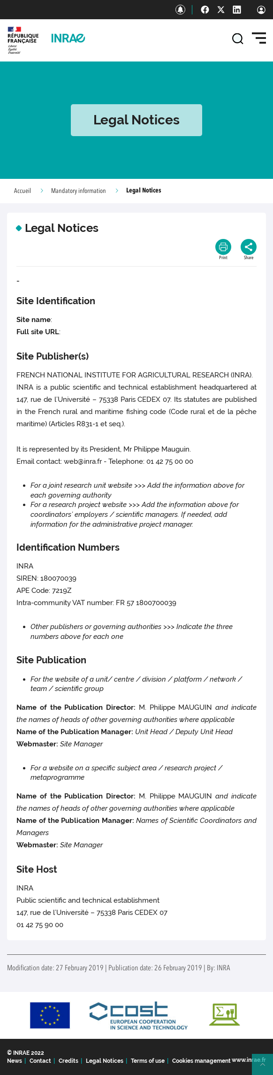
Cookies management (201, 1061)
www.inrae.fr (249, 1060)
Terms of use (148, 1061)
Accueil (22, 191)
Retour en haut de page (266, 1068)
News (14, 1061)
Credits (68, 1061)
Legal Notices (104, 1061)
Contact (40, 1061)
